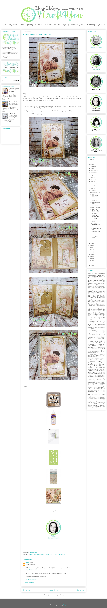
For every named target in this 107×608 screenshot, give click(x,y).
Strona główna (53, 590)
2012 (90, 258)
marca (92, 186)
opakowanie (97, 355)
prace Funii (93, 366)
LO (104, 334)
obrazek (103, 351)
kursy (89, 333)
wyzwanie (100, 403)
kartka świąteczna (91, 325)
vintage (103, 397)
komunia (96, 328)
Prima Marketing (98, 373)
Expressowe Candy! (13, 101)
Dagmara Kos (91, 291)
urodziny (99, 396)
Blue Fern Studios (98, 281)
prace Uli (94, 372)
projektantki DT (91, 375)
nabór (98, 348)
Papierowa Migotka (44, 554)
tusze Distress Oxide (60, 554)
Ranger (90, 379)
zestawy (89, 407)
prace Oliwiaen (94, 370)
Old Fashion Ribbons (92, 354)
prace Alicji (101, 361)
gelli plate (101, 308)
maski (94, 340)
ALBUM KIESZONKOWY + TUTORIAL (95, 196)
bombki (99, 283)
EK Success (91, 304)
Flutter (98, 306)
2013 (90, 256)
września (93, 172)
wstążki (94, 401)
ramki (102, 378)
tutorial (96, 394)
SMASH (101, 384)
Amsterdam (90, 279)
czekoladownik (96, 290)
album (31, 554)
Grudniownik (90, 313)
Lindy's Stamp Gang (93, 334)
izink (93, 319)
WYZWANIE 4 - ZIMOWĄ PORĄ (94, 216)
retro (96, 380)
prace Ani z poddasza (98, 363)
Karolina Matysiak (97, 323)
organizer (98, 356)
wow (89, 401)
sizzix (90, 384)
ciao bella (36, 554)
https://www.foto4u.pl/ (31, 569)
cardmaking (100, 286)
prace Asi (93, 364)
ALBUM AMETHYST (95, 192)
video (98, 397)
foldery (102, 306)
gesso (89, 309)
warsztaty (101, 398)
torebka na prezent (99, 391)
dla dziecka (90, 293)
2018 (90, 245)
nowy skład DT (96, 351)
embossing (97, 304)
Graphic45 (100, 312)
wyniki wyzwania (91, 402)
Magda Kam (94, 336)
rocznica (101, 380)
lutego (92, 188)
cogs (91, 290)
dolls (102, 293)
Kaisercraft (92, 321)
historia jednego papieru (99, 314)
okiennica (101, 352)
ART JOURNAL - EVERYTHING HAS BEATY (95, 225)
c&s (95, 286)
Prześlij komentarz (29, 582)
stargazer (97, 387)
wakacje (90, 398)
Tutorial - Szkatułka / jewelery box (95, 199)
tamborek (95, 390)
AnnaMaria (97, 279)
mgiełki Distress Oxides (96, 341)
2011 (90, 260)
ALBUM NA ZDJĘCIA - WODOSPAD (95, 232)
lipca (92, 177)
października (94, 170)
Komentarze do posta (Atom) (56, 594)
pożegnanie (93, 361)
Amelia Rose (99, 277)
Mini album (98, 342)
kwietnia (93, 183)
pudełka (103, 376)
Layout (100, 333)
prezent (102, 372)
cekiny (89, 287)
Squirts (89, 386)
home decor (92, 315)
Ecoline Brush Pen (101, 303)
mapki (95, 338)
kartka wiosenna (100, 327)
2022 (90, 162)
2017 (90, 247)
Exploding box (91, 306)
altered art (90, 277)
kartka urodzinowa (101, 325)
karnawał (89, 322)
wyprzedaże (100, 402)
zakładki (101, 405)
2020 (90, 241)
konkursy (102, 328)
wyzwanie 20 (90, 405)
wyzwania (90, 404)
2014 (90, 254)
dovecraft (99, 295)
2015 (90, 252)
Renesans (99, 379)
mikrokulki (90, 342)
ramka (97, 378)
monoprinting (100, 347)
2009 (90, 265)
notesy (100, 350)
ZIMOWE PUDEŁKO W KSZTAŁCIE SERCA (95, 236)
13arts (89, 273)
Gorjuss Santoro (101, 309)
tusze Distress (91, 393)
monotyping (90, 348)
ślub (97, 388)
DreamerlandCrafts (92, 296)
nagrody (103, 348)
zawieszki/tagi (98, 406)
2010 (90, 263)
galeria (96, 308)
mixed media (91, 347)
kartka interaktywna (99, 324)
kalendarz (101, 321)
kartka (89, 324)
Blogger (65, 604)
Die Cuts (96, 292)
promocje (90, 376)
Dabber (102, 290)
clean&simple (101, 288)
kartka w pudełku (92, 327)
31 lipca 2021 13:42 (31, 579)
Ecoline (93, 303)
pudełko (91, 378)
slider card (96, 384)
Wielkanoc (100, 399)
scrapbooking (91, 382)
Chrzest (99, 287)
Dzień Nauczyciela (96, 301)
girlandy (94, 309)
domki (89, 295)
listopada (93, 168)
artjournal (96, 280)
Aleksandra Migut (97, 276)
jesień (97, 319)
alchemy (89, 276)
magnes (97, 337)
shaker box (102, 383)
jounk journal (102, 319)
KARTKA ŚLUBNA (13, 113)
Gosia (27, 562)
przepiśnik (97, 376)
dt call (96, 297)
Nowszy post (26, 590)
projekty (99, 375)
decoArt (100, 291)
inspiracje (101, 318)
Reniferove (90, 380)
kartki (89, 328)
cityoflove (94, 288)
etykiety (103, 304)
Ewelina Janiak (92, 305)
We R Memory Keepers (92, 399)
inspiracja (90, 317)
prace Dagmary (101, 364)
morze (94, 348)
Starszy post (80, 590)
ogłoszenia (93, 352)
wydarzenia (99, 401)
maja (92, 181)
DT (92, 297)
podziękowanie (98, 359)
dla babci (101, 292)
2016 (90, 249)
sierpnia (93, 175)
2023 (90, 159)
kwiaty (94, 333)
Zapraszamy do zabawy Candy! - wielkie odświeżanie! (14, 90)
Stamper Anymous (98, 386)
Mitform (101, 345)
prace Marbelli (92, 369)
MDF (99, 340)
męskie (103, 340)
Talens (89, 390)
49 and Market (98, 273)
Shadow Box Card (94, 383)
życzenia (98, 407)
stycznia (93, 190)
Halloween (97, 313)
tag (101, 388)
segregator (98, 382)
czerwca (93, 179)
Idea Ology (99, 315)
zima (94, 407)
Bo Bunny (90, 283)
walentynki (95, 398)
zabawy (95, 405)
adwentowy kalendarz (92, 275)
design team (90, 292)
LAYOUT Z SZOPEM (95, 207)
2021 (90, 164)
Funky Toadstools (91, 308)
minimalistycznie (91, 344)
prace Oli (52, 554)
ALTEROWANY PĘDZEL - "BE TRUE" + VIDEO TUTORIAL (94, 211)
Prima (89, 373)
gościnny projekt (91, 312)
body (95, 283)
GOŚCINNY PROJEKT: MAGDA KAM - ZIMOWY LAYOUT (95, 204)
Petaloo (91, 359)
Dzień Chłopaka (97, 300)
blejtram (89, 281)
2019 (90, 243)
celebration (94, 287)
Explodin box (100, 305)
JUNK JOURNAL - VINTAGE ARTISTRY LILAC (95, 220)
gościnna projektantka (96, 310)
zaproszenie (90, 406)
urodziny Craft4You (91, 397)
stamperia (90, 387)
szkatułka (92, 388)
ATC (102, 280)
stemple (103, 387)
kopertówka (94, 330)
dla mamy (97, 293)
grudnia (92, 166)
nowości (89, 351)
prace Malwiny (99, 367)
